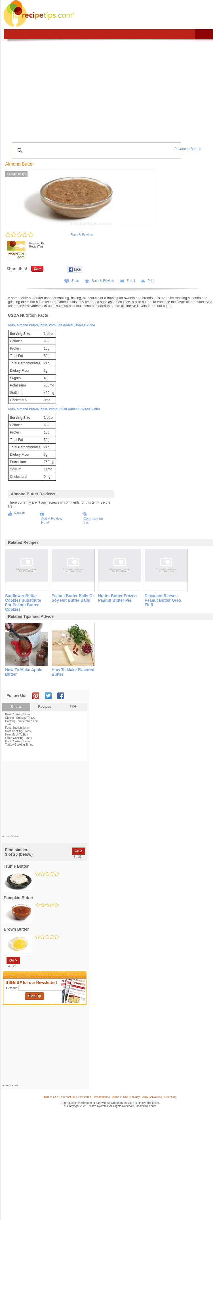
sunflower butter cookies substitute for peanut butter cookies (23, 602)
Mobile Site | (52, 1096)
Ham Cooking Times (18, 731)
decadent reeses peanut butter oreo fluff (163, 600)
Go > (78, 851)
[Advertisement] (44, 799)
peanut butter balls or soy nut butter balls (73, 598)
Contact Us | (69, 1096)
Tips (73, 706)
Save (75, 281)
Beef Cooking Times (18, 714)
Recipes (44, 707)
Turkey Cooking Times (19, 744)
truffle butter (16, 866)
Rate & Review (82, 235)
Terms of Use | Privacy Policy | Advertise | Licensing (143, 1096)
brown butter (16, 929)
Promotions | (102, 1096)
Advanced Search (187, 149)
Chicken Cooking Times (20, 717)
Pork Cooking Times (17, 741)
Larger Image (16, 174)
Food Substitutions (17, 727)
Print (151, 281)
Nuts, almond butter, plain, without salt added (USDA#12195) (54, 409)
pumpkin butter (18, 897)
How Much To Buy (16, 734)
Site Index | (85, 1096)
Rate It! (19, 513)
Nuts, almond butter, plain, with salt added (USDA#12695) (51, 325)
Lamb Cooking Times (18, 737)
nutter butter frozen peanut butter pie (117, 598)
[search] (95, 150)
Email (130, 281)
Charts (16, 707)
